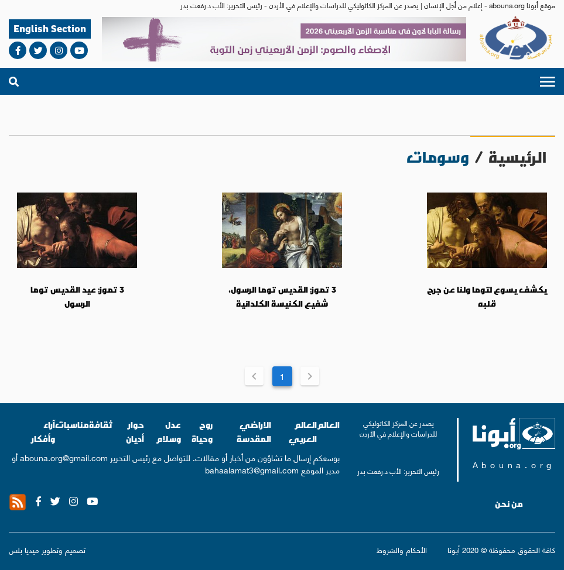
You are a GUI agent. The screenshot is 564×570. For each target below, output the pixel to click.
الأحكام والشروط (402, 549)
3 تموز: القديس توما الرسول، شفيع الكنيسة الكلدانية (282, 297)
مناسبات (72, 424)
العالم (328, 424)
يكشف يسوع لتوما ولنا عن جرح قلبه (487, 297)
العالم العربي (303, 431)
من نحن (509, 504)
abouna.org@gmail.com (64, 457)
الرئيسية (517, 157)
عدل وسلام (168, 431)
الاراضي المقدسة (254, 431)
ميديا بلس (24, 549)
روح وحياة (202, 431)
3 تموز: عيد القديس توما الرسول (77, 297)
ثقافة (101, 424)
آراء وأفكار (43, 431)
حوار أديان (135, 431)
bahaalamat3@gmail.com (252, 469)
